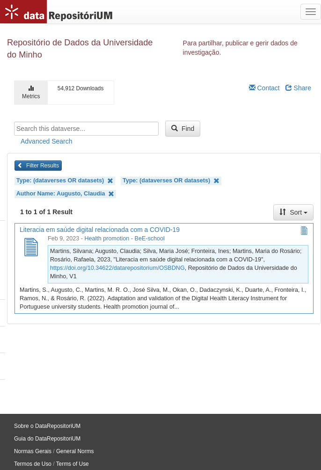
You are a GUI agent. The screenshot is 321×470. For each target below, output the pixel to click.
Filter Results (38, 165)
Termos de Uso (32, 464)
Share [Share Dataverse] (298, 88)
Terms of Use (72, 464)
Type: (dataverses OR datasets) (64, 180)
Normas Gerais (32, 451)
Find (182, 128)
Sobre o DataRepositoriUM (47, 426)
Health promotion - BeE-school (124, 238)
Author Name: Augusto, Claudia (65, 193)
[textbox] (86, 129)
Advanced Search (47, 141)
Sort (293, 212)
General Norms (75, 451)
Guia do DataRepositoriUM (47, 438)
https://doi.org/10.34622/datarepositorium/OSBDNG (117, 268)
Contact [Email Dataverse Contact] (264, 88)
